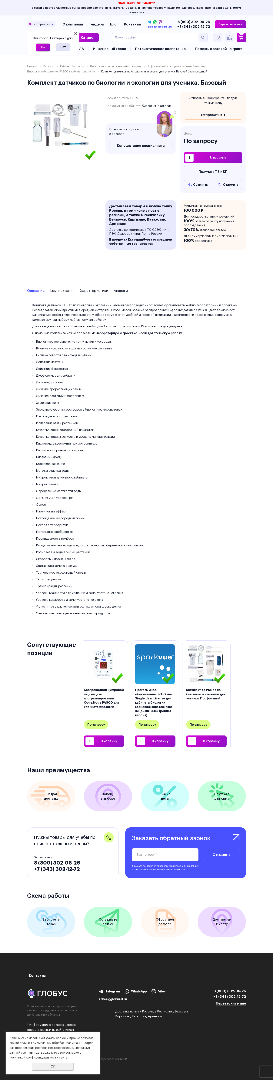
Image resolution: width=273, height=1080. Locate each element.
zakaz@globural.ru (160, 26)
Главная (32, 66)
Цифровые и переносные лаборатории (115, 66)
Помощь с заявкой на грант (218, 49)
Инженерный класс (109, 49)
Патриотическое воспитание (160, 49)
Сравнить (200, 184)
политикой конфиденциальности (167, 869)
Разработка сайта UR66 (114, 1059)
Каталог (88, 37)
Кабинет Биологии (72, 66)
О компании (72, 24)
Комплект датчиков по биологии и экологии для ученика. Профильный (205, 694)
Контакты (132, 24)
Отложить (230, 184)
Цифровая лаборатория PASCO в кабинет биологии (61, 71)
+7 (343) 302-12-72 (193, 26)
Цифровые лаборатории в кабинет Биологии (176, 66)
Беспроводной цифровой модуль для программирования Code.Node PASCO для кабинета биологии (104, 698)
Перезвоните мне (231, 1003)
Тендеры (96, 24)
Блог (114, 24)
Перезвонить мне (230, 24)
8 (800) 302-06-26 (194, 22)
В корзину (218, 157)
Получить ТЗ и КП (213, 171)
